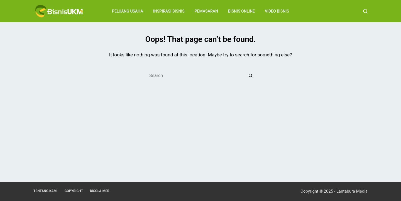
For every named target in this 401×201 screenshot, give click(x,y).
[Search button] (250, 75)
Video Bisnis (277, 11)
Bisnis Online (241, 11)
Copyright (74, 191)
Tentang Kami (45, 191)
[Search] (365, 11)
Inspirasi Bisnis (169, 11)
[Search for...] (195, 75)
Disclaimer (99, 191)
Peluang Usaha (127, 11)
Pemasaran (206, 11)
